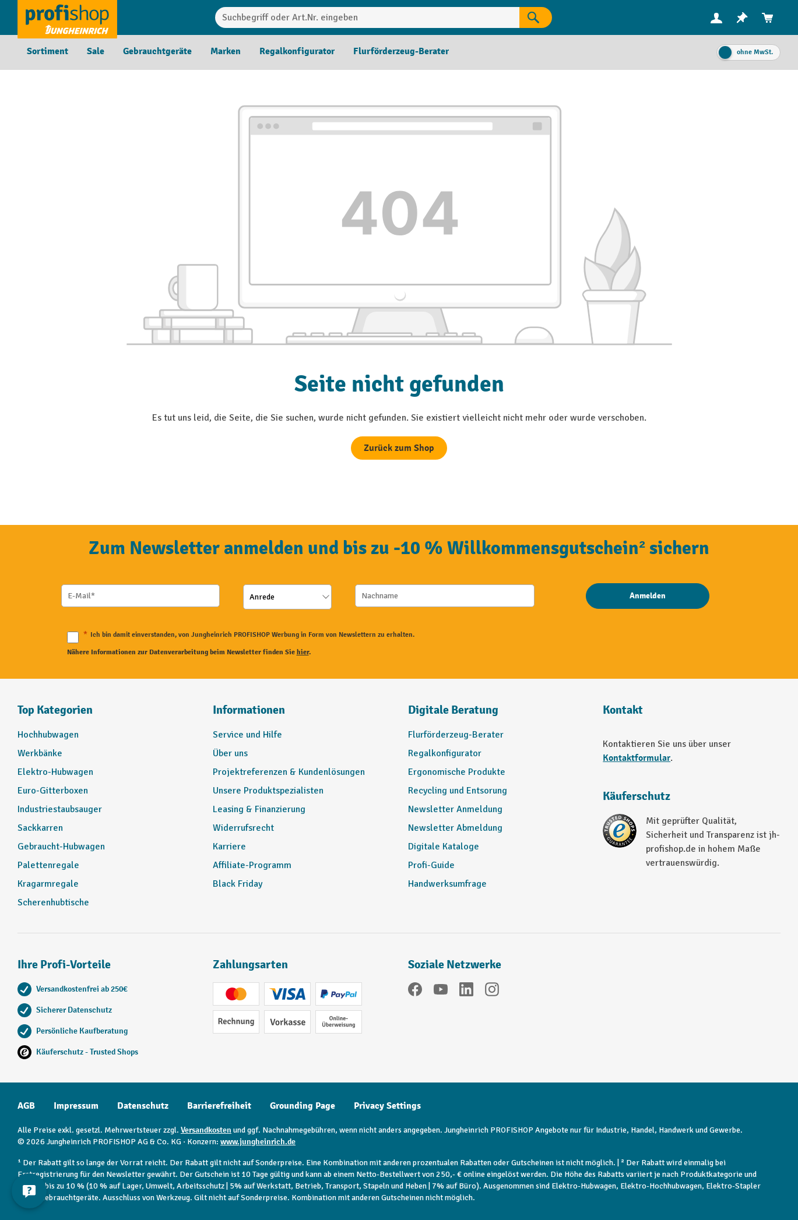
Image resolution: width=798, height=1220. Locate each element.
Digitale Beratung (453, 710)
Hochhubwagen (48, 735)
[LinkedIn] (466, 991)
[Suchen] (535, 17)
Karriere (229, 846)
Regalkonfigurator (444, 753)
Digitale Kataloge (443, 846)
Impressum (76, 1106)
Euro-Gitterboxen (52, 790)
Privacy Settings (387, 1106)
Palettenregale (48, 865)
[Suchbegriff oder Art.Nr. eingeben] (367, 17)
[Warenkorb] (768, 17)
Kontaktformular (636, 758)
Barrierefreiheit (219, 1106)
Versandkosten (206, 1130)
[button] (497, 715)
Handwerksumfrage (447, 884)
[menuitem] (716, 17)
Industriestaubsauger (59, 809)
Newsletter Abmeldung (455, 828)
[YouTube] (441, 991)
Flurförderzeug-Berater (456, 735)
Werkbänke (39, 753)
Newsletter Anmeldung (455, 809)
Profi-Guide (431, 865)
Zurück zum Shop (399, 448)
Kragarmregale (48, 884)
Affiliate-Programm (252, 865)
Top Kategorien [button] (55, 710)
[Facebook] (415, 991)
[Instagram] (492, 991)
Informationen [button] (249, 710)
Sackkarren (40, 828)
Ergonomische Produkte (456, 772)
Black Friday (237, 884)
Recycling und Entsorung (457, 790)
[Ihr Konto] (716, 17)
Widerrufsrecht (243, 828)
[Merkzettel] (742, 17)
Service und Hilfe (247, 735)
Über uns (230, 753)
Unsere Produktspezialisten (268, 790)
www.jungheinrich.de (258, 1142)
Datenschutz (142, 1106)
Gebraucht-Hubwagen (61, 846)
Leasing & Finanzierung (259, 809)
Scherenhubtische (53, 902)
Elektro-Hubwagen (55, 772)
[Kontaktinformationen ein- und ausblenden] (29, 1190)
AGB (26, 1106)
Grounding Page (302, 1106)
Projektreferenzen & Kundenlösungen (289, 772)
